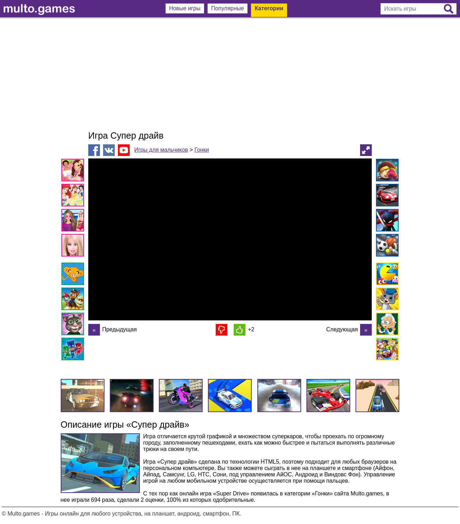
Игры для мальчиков (161, 150)
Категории (269, 8)
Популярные (227, 8)
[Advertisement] (230, 74)
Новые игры (185, 8)
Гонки (202, 150)
